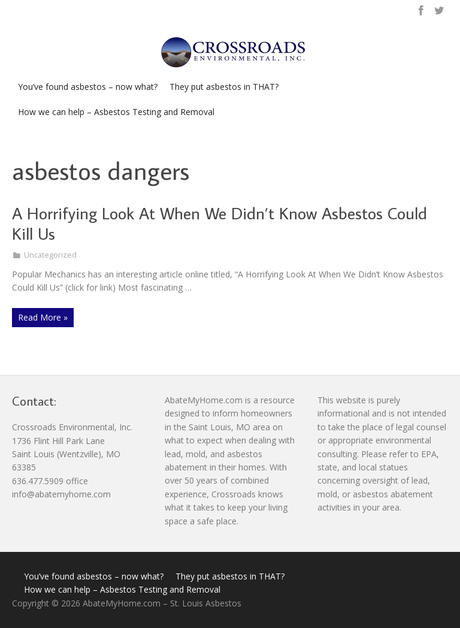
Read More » (43, 317)
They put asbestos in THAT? (224, 86)
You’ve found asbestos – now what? (88, 86)
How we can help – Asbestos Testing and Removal (116, 111)
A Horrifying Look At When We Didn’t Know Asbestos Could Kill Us (219, 223)
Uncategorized (50, 255)
